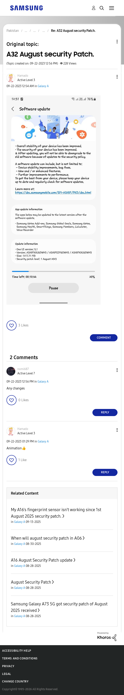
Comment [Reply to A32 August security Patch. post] (104, 337)
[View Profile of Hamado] (22, 75)
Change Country (15, 681)
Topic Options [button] (110, 41)
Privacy (8, 666)
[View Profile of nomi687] (23, 369)
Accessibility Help (16, 650)
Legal (6, 674)
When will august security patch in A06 (46, 538)
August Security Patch (31, 582)
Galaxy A (43, 86)
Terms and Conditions (20, 658)
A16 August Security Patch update (42, 560)
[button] (110, 76)
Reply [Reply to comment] (105, 412)
